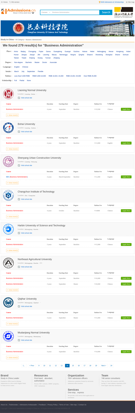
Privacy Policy (52, 405)
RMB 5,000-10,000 (39, 76)
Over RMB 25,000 (90, 76)
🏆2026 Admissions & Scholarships (111, 2)
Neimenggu (63, 55)
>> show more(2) (12, 290)
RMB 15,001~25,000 (73, 76)
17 (84, 366)
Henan (111, 51)
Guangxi (68, 51)
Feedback (42, 405)
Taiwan (16, 58)
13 (61, 366)
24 (111, 366)
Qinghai (81, 55)
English (16, 67)
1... (24, 366)
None (29, 80)
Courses (44, 12)
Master (37, 62)
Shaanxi (90, 55)
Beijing (23, 51)
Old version (15, 2)
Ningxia (73, 55)
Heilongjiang (101, 51)
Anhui (16, 51)
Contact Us (82, 405)
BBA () (17, 177)
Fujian (41, 51)
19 (96, 366)
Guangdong (58, 51)
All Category (19, 40)
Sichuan (126, 55)
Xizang (40, 58)
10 (44, 366)
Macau (54, 55)
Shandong (99, 55)
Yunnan (48, 58)
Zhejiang (56, 58)
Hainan (84, 51)
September (31, 71)
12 (56, 366)
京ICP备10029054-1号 (62, 408)
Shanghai (109, 55)
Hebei (92, 51)
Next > (103, 366)
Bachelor (28, 62)
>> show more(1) (12, 115)
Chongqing (32, 51)
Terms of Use (64, 405)
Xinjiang (32, 58)
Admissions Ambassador (28, 405)
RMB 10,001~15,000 (56, 76)
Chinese (25, 67)
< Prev (31, 366)
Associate (53, 62)
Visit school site (26, 98)
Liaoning (46, 55)
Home (5, 2)
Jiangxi (32, 55)
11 (50, 366)
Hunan (16, 55)
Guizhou (76, 51)
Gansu (48, 51)
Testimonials (13, 405)
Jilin (38, 55)
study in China (32, 408)
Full (15, 80)
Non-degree (18, 62)
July (22, 71)
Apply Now (126, 109)
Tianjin (24, 58)
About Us (4, 405)
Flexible (40, 71)
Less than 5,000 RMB (22, 76)
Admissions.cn (22, 408)
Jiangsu (24, 55)
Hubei (128, 51)
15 (73, 366)
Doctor (44, 62)
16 (79, 366)
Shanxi (117, 55)
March (16, 71)
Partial (22, 80)
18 (90, 366)
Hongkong (120, 51)
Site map (131, 2)
